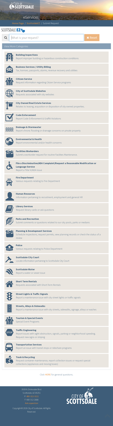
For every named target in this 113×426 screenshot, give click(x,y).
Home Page (18, 23)
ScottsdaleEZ (33, 23)
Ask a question (31, 403)
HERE (48, 374)
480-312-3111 (32, 396)
